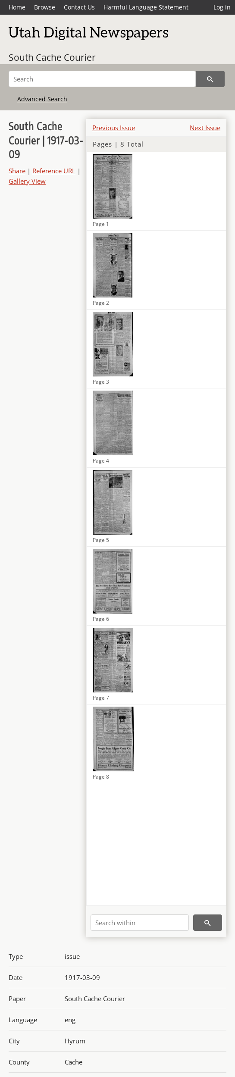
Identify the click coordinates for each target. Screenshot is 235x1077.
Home (17, 7)
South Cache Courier (52, 57)
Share (17, 170)
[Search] (102, 79)
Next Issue (205, 127)
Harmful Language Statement (145, 7)
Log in (222, 7)
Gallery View (27, 181)
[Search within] (140, 922)
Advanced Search (42, 99)
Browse (44, 7)
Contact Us (79, 7)
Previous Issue (113, 127)
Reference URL (53, 170)
